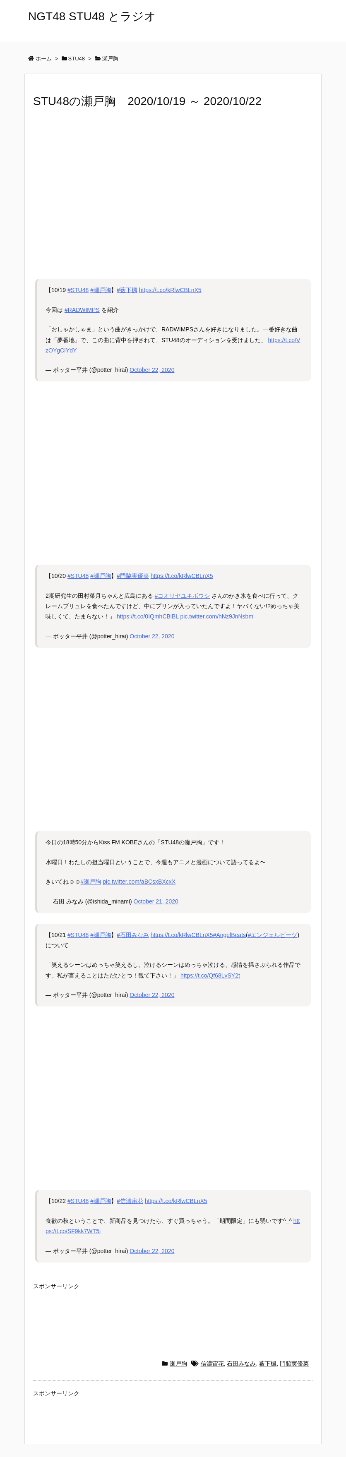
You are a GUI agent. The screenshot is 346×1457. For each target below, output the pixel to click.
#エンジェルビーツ (273, 935)
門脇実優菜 (294, 1363)
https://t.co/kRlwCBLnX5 (170, 290)
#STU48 (78, 290)
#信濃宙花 (130, 1201)
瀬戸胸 (178, 1363)
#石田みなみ (133, 935)
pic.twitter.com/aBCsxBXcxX (139, 881)
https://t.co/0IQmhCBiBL (148, 616)
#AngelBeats (229, 935)
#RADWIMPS (82, 310)
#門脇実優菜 (133, 576)
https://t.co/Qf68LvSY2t (210, 975)
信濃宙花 (212, 1363)
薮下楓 (267, 1363)
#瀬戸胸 (100, 290)
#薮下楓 (127, 290)
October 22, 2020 (152, 370)
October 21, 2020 (156, 901)
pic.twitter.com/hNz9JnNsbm (216, 616)
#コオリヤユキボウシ (182, 595)
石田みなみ (241, 1363)
